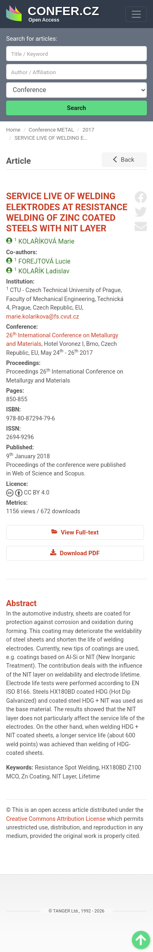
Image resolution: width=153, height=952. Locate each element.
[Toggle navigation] (136, 14)
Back (127, 159)
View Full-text (75, 532)
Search (76, 108)
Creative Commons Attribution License (56, 819)
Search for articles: (31, 38)
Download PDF (75, 552)
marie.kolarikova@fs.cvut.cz (42, 316)
